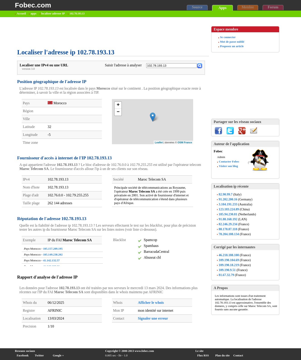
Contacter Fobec (229, 161)
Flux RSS (203, 355)
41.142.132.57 (51, 260)
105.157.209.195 (53, 248)
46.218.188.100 (229, 255)
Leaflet (159, 142)
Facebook (23, 355)
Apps (222, 8)
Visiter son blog (228, 166)
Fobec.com (33, 5)
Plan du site (222, 355)
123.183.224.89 (229, 209)
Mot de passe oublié (232, 41)
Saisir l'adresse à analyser (123, 65)
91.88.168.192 (228, 219)
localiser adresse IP (53, 13)
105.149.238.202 (53, 254)
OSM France (185, 142)
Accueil (21, 13)
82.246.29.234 (228, 224)
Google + (58, 355)
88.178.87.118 (228, 229)
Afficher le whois (151, 302)
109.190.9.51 (227, 270)
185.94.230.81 (228, 214)
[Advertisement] (99, 33)
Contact (238, 355)
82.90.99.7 (225, 194)
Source (197, 7)
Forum (273, 7)
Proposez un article (232, 46)
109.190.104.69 (229, 260)
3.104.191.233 (228, 204)
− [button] (118, 112)
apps (34, 13)
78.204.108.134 (229, 234)
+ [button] (118, 105)
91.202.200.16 (228, 199)
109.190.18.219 (229, 265)
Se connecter (228, 37)
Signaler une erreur (153, 318)
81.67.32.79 (226, 275)
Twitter (39, 355)
